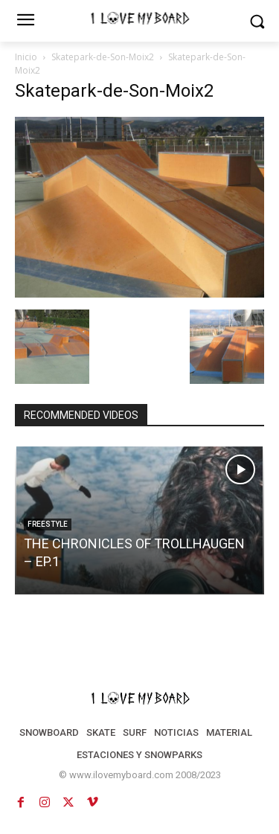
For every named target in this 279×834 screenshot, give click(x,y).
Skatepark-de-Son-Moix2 (102, 57)
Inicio (26, 57)
